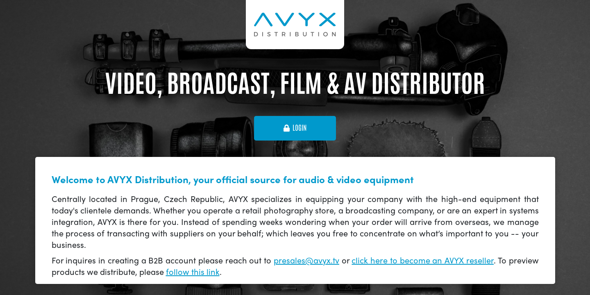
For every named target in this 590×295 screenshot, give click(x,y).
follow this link (193, 271)
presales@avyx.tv (306, 260)
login (295, 128)
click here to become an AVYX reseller (423, 260)
